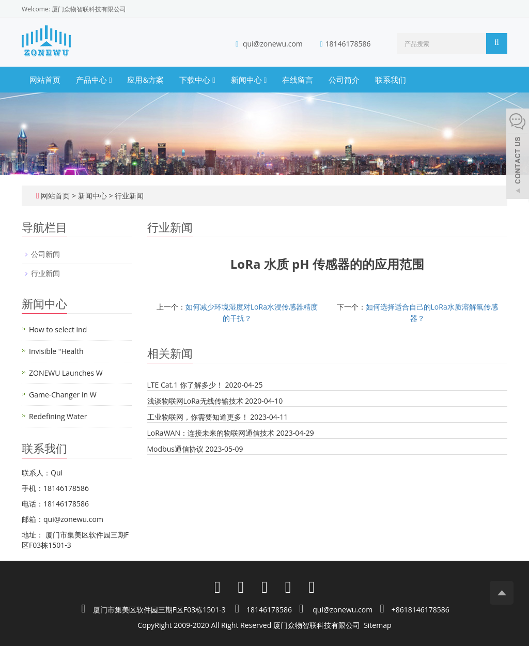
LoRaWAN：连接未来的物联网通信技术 (210, 433)
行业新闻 (128, 196)
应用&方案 (145, 79)
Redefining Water (58, 416)
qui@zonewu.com (273, 44)
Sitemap (377, 625)
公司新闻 (45, 254)
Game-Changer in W (63, 394)
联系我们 (390, 79)
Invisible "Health (56, 351)
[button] (110, 79)
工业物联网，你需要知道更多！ (197, 417)
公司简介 (344, 79)
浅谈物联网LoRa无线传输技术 (195, 401)
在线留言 (297, 79)
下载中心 (197, 79)
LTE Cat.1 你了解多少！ (185, 385)
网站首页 (44, 79)
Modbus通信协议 (175, 449)
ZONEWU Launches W (66, 373)
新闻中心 (249, 79)
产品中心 (94, 79)
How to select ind (58, 329)
